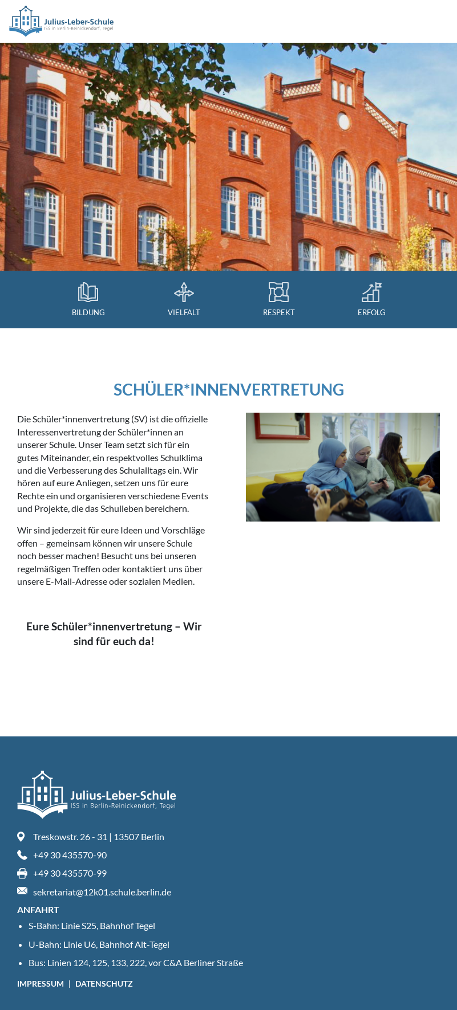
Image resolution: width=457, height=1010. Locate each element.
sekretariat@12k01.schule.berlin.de (102, 891)
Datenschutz (104, 983)
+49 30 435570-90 (70, 854)
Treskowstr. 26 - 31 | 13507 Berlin (98, 836)
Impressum (41, 983)
